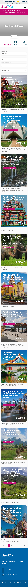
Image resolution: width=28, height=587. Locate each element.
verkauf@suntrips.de (9, 572)
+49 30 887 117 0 (18, 3)
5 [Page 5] (19, 545)
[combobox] (14, 65)
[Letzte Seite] (25, 545)
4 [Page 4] (16, 545)
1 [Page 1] (8, 545)
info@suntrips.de (9, 3)
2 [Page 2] (11, 545)
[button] (14, 70)
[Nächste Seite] (22, 545)
